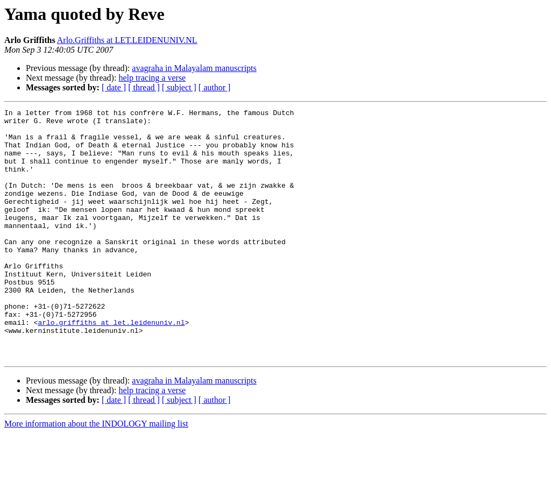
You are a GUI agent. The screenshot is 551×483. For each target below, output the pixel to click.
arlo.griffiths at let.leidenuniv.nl (111, 366)
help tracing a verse (152, 77)
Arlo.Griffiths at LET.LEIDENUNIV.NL (127, 40)
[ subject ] (179, 87)
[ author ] (215, 87)
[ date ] (114, 87)
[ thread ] (144, 87)
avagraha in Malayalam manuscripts (194, 68)
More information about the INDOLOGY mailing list (96, 473)
